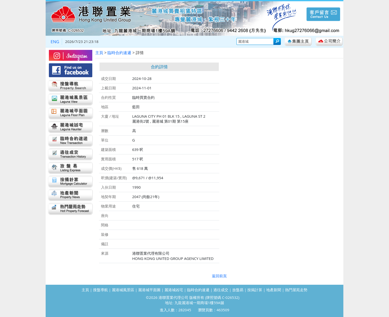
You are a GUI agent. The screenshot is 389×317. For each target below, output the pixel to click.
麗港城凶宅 (173, 289)
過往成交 (220, 289)
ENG (55, 41)
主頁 (99, 52)
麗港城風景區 (123, 289)
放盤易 (237, 289)
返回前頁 (219, 275)
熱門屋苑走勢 (296, 289)
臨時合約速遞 (119, 52)
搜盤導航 (100, 289)
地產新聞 (273, 289)
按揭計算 (254, 289)
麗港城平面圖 (149, 289)
